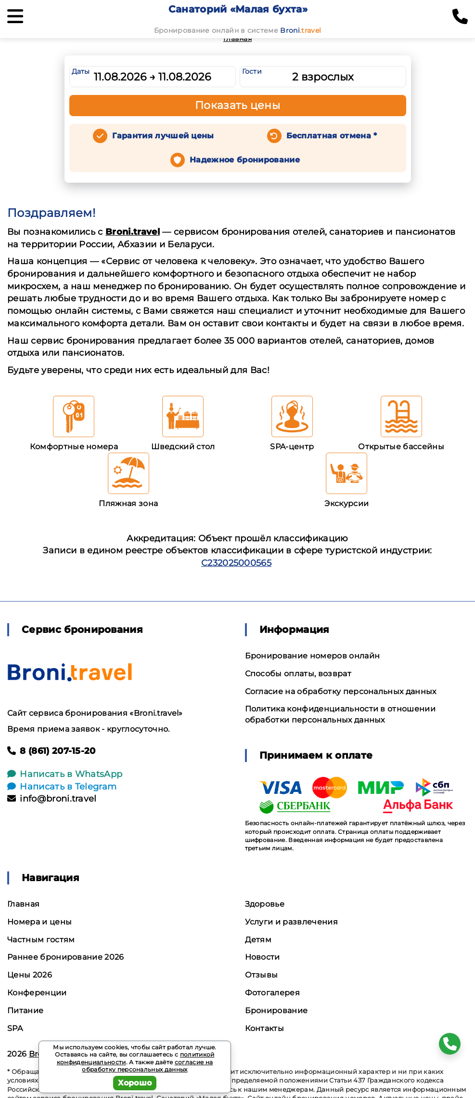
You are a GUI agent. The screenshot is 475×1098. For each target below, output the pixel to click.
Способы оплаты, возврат (298, 673)
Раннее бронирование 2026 (65, 957)
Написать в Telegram (61, 786)
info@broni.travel (52, 798)
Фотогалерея (272, 992)
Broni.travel (132, 232)
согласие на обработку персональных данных (147, 1065)
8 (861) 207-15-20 (51, 751)
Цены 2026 (29, 974)
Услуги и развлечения (291, 921)
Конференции (37, 992)
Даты (81, 71)
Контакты (264, 1028)
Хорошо (135, 1082)
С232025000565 (236, 563)
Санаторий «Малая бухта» (238, 9)
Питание (25, 1010)
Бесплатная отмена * (331, 135)
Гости (252, 71)
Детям (258, 939)
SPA (15, 1028)
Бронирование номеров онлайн (312, 655)
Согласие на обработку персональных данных (340, 691)
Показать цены (238, 105)
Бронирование (276, 1010)
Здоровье (265, 904)
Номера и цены (39, 921)
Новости (262, 957)
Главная (237, 38)
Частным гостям (41, 939)
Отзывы (261, 974)
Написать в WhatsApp (64, 774)
